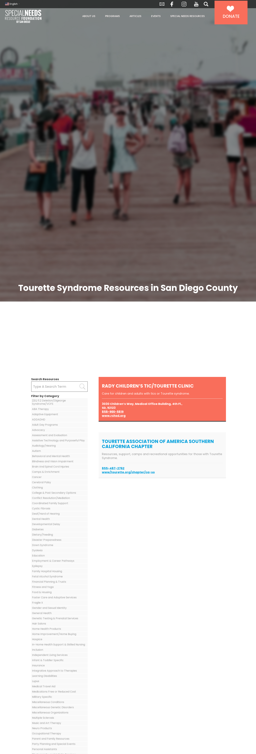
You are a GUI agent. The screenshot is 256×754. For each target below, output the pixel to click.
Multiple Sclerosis (43, 718)
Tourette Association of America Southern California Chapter (158, 444)
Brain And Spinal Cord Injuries (50, 466)
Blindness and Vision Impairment (52, 461)
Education (38, 555)
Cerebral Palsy (41, 482)
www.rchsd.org (114, 416)
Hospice (37, 639)
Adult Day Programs (45, 425)
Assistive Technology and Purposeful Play (58, 440)
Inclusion (37, 650)
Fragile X (37, 603)
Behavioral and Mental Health (51, 456)
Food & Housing (42, 592)
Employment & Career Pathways (53, 561)
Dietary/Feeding (42, 535)
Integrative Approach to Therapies (54, 671)
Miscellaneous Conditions (48, 702)
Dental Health (41, 519)
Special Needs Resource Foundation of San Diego (31, 16)
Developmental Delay (46, 524)
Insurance (38, 665)
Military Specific (42, 697)
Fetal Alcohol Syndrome (47, 576)
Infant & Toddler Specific (48, 660)
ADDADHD (38, 419)
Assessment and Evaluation (49, 435)
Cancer (37, 477)
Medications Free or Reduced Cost (54, 691)
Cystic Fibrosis (41, 508)
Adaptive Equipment (45, 414)
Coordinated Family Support (50, 503)
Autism (36, 451)
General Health (42, 613)
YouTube (196, 4)
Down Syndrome (42, 545)
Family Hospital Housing (47, 571)
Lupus (35, 681)
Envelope (162, 4)
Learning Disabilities (44, 676)
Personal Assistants (44, 749)
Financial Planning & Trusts (49, 582)
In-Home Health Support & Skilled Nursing (58, 644)
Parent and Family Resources (50, 739)
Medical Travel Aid (43, 686)
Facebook (171, 4)
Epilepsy (37, 566)
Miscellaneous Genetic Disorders (53, 707)
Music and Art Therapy (46, 723)
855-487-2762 (113, 468)
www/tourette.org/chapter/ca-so (128, 472)
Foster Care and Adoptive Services (54, 597)
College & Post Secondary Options (54, 493)
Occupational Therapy (46, 733)
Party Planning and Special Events (53, 744)
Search (206, 4)
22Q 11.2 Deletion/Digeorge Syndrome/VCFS (49, 402)
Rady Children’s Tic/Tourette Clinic (148, 386)
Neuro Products (42, 728)
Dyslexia (37, 550)
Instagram (184, 4)
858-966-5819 (113, 412)
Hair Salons (39, 623)
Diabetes (38, 529)
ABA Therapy (40, 409)
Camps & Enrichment (46, 472)
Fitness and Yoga (43, 587)
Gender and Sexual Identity (49, 608)
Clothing (37, 487)
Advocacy (38, 430)
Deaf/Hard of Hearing (46, 514)
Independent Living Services (50, 655)
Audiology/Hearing (44, 446)
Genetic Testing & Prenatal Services (55, 618)
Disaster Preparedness (46, 540)
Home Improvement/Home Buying (54, 634)
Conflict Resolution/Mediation (51, 498)
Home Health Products (46, 629)
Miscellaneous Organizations (50, 712)
